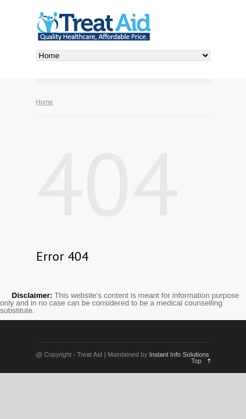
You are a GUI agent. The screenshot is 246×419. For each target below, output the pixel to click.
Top (196, 360)
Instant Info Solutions (179, 354)
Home (44, 101)
